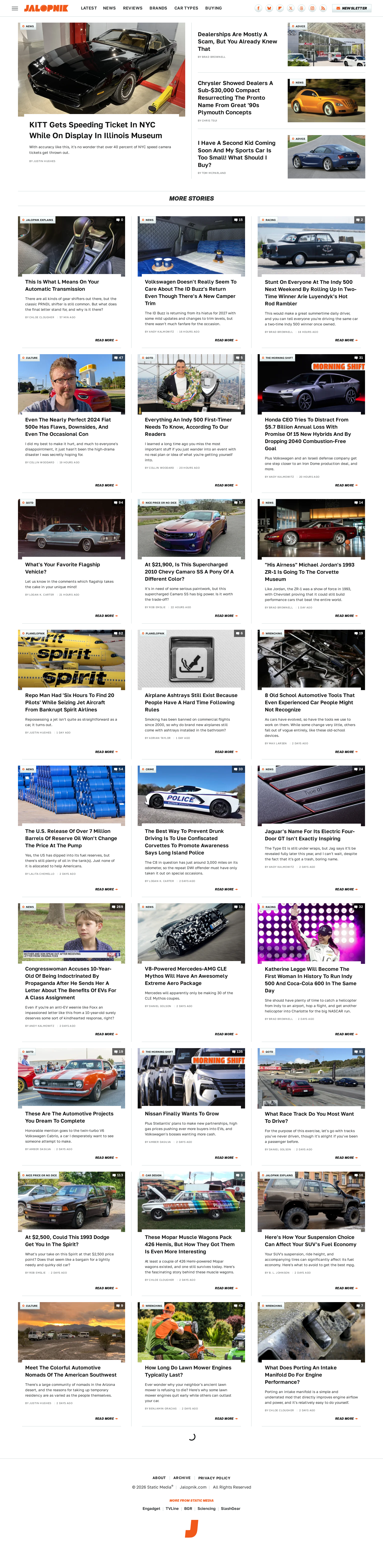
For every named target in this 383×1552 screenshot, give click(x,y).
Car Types (186, 8)
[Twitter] (291, 8)
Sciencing (207, 1508)
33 (241, 769)
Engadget (151, 1508)
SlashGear (230, 1508)
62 (121, 633)
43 (241, 1306)
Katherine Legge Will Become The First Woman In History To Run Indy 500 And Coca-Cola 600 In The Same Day (311, 980)
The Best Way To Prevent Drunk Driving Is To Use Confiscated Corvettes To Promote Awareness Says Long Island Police (187, 842)
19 (361, 633)
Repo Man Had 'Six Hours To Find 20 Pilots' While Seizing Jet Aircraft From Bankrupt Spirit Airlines (69, 702)
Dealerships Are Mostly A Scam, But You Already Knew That (237, 41)
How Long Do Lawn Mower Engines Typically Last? (188, 1371)
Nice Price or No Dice (161, 502)
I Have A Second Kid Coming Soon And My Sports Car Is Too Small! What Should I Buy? (237, 153)
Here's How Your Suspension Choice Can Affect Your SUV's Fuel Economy (311, 1240)
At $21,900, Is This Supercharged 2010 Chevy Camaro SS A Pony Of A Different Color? (189, 571)
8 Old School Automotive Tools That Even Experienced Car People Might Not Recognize (310, 702)
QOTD (149, 357)
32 (361, 907)
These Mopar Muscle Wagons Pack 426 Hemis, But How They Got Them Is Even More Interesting (190, 1244)
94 (121, 503)
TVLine (172, 1508)
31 (361, 358)
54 (121, 769)
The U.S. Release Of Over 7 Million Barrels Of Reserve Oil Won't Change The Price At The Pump (71, 838)
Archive (182, 1478)
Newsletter (352, 8)
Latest (89, 8)
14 (361, 503)
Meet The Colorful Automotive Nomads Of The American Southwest (71, 1371)
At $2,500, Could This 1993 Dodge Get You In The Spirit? (67, 1240)
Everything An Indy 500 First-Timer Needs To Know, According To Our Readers (188, 427)
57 (241, 503)
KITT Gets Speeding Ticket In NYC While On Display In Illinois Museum (95, 130)
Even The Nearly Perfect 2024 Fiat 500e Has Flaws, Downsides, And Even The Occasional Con (68, 427)
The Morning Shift (279, 357)
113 (120, 1175)
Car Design (154, 1175)
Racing (271, 219)
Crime (150, 769)
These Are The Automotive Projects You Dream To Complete (69, 1117)
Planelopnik (35, 633)
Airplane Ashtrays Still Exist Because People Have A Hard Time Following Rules (191, 702)
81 (361, 1052)
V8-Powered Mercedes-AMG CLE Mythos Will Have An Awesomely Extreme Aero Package (186, 976)
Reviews (133, 8)
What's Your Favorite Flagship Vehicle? (62, 568)
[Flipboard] (280, 8)
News (109, 8)
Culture (32, 357)
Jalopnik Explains (39, 219)
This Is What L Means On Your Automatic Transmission (62, 285)
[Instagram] (312, 8)
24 (361, 769)
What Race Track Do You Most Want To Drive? (309, 1117)
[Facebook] (258, 8)
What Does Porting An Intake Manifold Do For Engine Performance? (301, 1375)
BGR (188, 1508)
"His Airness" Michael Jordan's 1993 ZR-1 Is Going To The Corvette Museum (309, 572)
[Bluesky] (269, 8)
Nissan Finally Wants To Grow (182, 1114)
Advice (300, 26)
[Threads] (301, 8)
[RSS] (323, 8)
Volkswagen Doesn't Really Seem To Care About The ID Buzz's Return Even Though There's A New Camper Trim (191, 292)
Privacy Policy (214, 1478)
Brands (158, 8)
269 (120, 907)
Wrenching (274, 633)
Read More (104, 340)
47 (121, 358)
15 (241, 220)
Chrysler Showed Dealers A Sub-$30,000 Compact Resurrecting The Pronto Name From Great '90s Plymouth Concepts (235, 98)
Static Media (159, 1487)
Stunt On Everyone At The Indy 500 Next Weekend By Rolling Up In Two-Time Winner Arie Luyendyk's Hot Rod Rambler (311, 293)
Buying (213, 8)
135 (240, 1052)
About (159, 1478)
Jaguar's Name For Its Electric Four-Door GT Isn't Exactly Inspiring (310, 835)
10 (241, 907)
